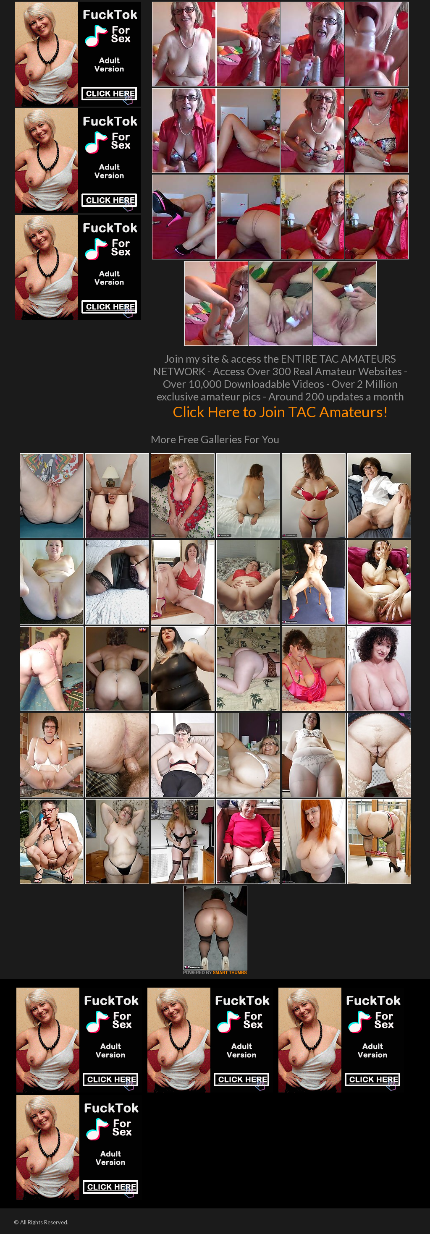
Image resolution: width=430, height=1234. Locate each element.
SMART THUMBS (230, 972)
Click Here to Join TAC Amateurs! (280, 411)
